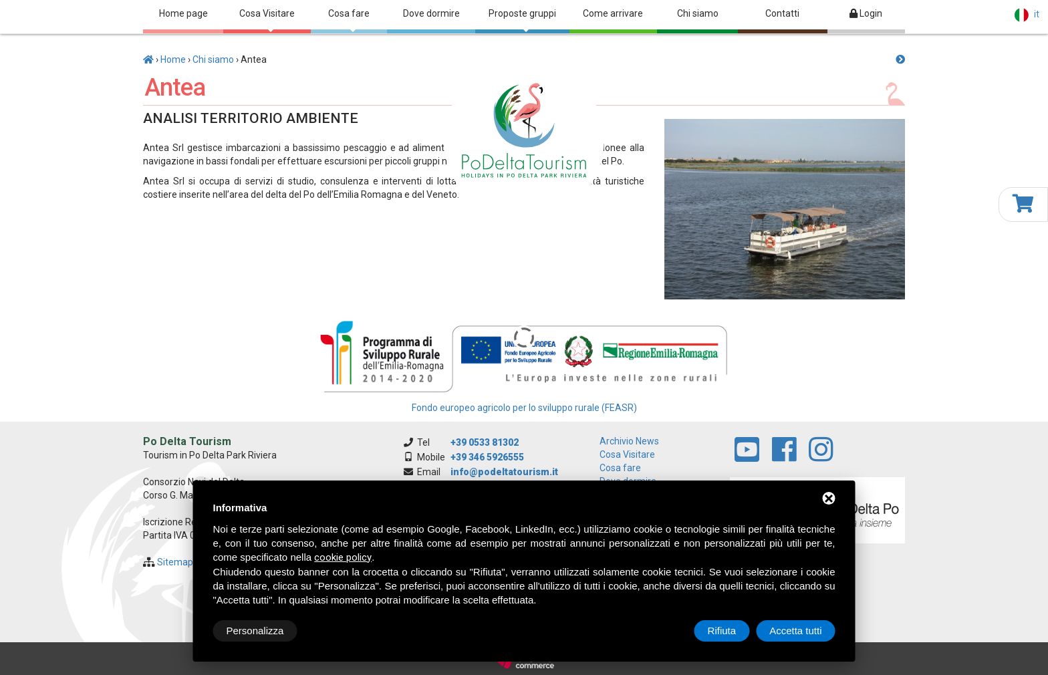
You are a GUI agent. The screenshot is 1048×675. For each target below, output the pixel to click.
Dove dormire (431, 13)
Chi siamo (697, 13)
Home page (183, 13)
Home (173, 59)
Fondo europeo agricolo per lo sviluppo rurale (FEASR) (524, 407)
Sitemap (175, 562)
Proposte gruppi (522, 20)
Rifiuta (722, 630)
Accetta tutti (795, 630)
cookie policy (343, 557)
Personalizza (255, 630)
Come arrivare (613, 13)
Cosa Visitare (267, 20)
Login (865, 13)
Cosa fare (349, 20)
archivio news (629, 441)
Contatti (782, 13)
